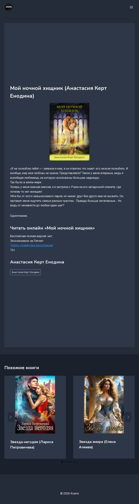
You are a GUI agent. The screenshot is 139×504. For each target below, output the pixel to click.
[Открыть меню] (131, 7)
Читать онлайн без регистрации (31, 245)
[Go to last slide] (11, 417)
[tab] (62, 462)
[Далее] (128, 417)
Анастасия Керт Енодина (25, 272)
